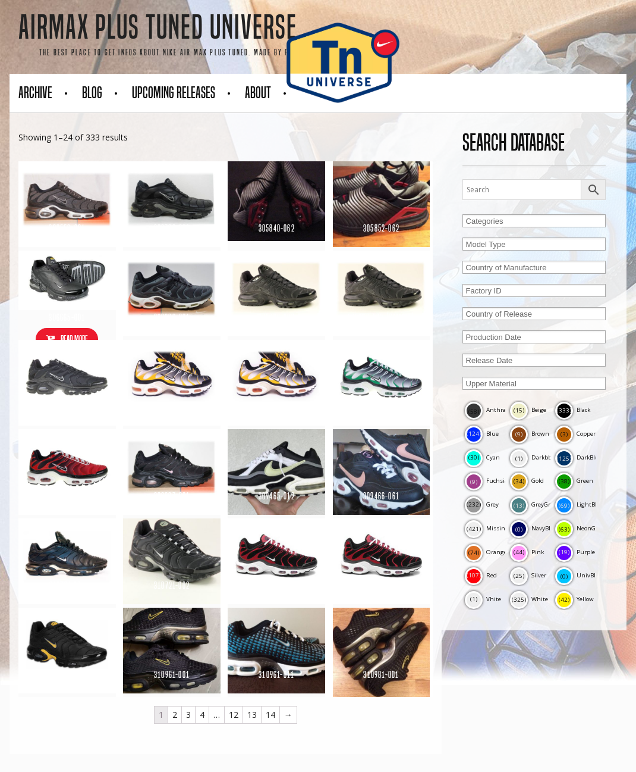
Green (574, 481)
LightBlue (579, 504)
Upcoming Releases (173, 92)
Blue (482, 434)
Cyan (482, 457)
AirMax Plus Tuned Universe (157, 27)
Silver (528, 575)
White (529, 599)
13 (252, 714)
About (258, 92)
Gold (527, 481)
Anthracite (490, 410)
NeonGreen (581, 528)
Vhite (483, 599)
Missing (487, 528)
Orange (486, 552)
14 (270, 714)
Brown (529, 434)
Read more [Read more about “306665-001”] (74, 339)
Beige (528, 410)
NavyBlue (534, 528)
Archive (35, 92)
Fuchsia (486, 481)
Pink (527, 552)
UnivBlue (579, 575)
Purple (575, 552)
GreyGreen (535, 504)
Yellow (574, 599)
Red (481, 575)
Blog (92, 92)
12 (233, 714)
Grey (482, 504)
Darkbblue (535, 457)
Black (572, 410)
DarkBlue (578, 457)
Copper (575, 434)
